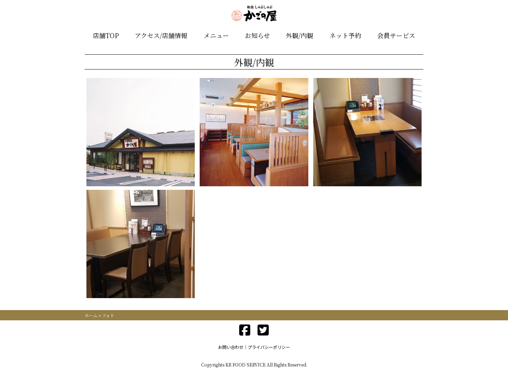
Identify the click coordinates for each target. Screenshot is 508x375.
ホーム (91, 315)
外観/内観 (299, 35)
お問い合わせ (230, 347)
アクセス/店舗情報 (161, 35)
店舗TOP (106, 35)
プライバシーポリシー (269, 347)
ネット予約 (345, 35)
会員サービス (396, 35)
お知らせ (257, 35)
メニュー (216, 35)
